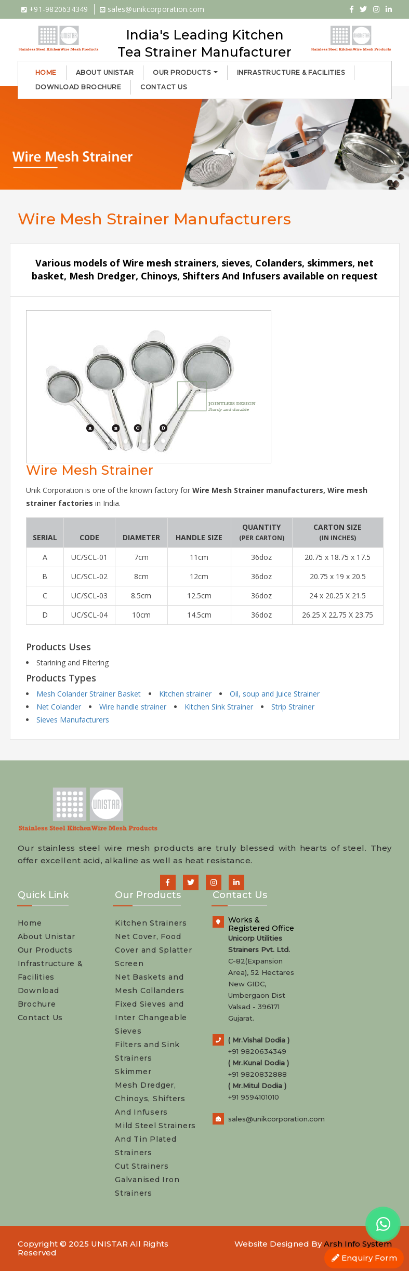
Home (46, 72)
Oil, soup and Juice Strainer (275, 694)
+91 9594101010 (253, 1097)
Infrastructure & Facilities (291, 72)
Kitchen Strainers (151, 923)
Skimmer (133, 1071)
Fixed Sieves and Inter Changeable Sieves (151, 1017)
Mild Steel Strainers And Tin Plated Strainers (155, 1139)
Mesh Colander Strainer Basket (88, 694)
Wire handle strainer (132, 707)
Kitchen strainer (185, 694)
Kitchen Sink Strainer (218, 707)
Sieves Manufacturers (72, 720)
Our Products (185, 72)
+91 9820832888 (257, 1074)
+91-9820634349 (54, 9)
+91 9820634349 (257, 1051)
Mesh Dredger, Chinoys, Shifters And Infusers (150, 1098)
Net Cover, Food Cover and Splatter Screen (153, 950)
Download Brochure (78, 87)
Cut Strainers (142, 1166)
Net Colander (58, 707)
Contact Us (163, 87)
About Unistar (105, 72)
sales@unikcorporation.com (152, 9)
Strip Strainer (292, 707)
